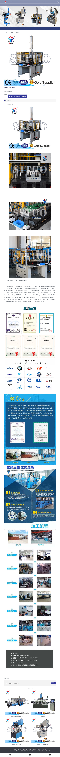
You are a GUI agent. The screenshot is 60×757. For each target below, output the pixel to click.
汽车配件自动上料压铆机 (14, 682)
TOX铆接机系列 (32, 750)
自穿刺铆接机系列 (39, 750)
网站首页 (13, 32)
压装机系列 (26, 750)
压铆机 (17, 32)
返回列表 (53, 682)
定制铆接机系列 (47, 750)
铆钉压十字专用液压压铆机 (14, 683)
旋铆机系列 (21, 750)
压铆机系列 (15, 750)
